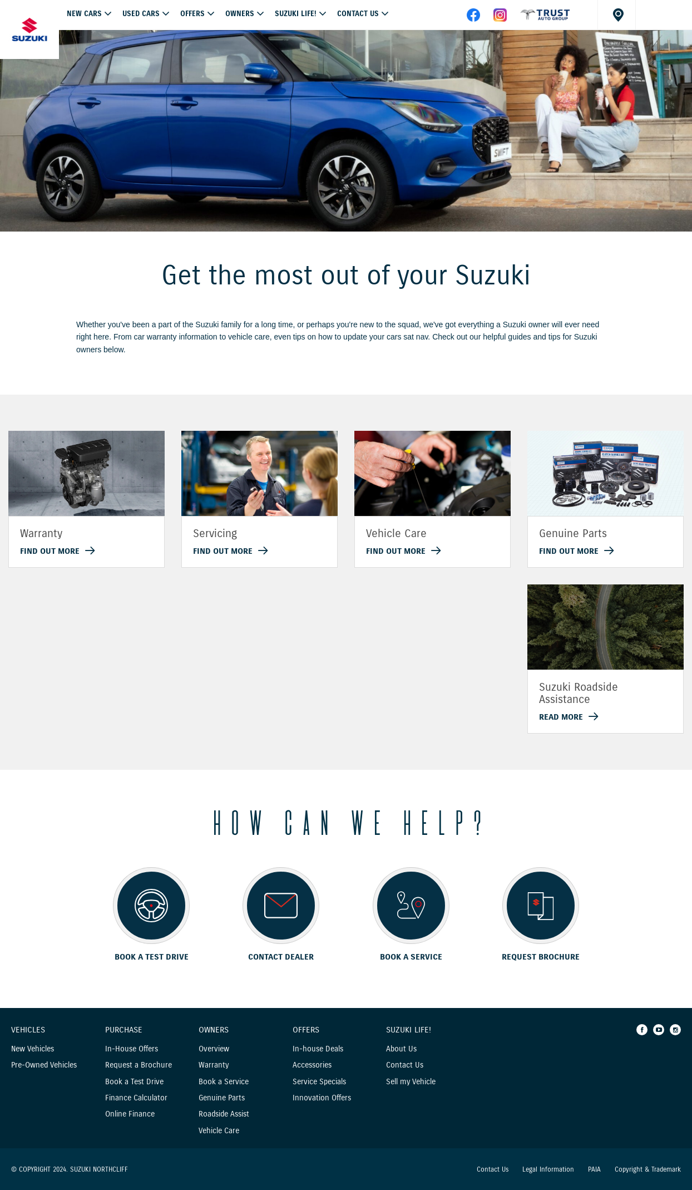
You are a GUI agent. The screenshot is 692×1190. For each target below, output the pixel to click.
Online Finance (130, 1114)
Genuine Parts (222, 1098)
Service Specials (319, 1081)
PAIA (594, 1169)
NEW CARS (84, 13)
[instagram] (500, 18)
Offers (306, 1030)
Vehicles (28, 1030)
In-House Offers (131, 1049)
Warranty (214, 1065)
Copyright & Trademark (648, 1169)
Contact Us (358, 13)
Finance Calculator (136, 1098)
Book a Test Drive (134, 1081)
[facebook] (545, 18)
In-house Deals (318, 1049)
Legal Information (548, 1169)
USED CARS (141, 13)
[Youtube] (658, 1029)
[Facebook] (641, 1029)
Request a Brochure (138, 1065)
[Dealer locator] (616, 14)
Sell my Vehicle (411, 1081)
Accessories (312, 1065)
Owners (239, 13)
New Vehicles (32, 1049)
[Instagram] (675, 1029)
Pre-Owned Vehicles (44, 1065)
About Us (401, 1049)
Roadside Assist (224, 1114)
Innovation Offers (322, 1098)
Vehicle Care (219, 1130)
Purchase (123, 1030)
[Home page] (29, 29)
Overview (214, 1049)
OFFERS (192, 13)
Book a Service (224, 1081)
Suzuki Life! (296, 13)
